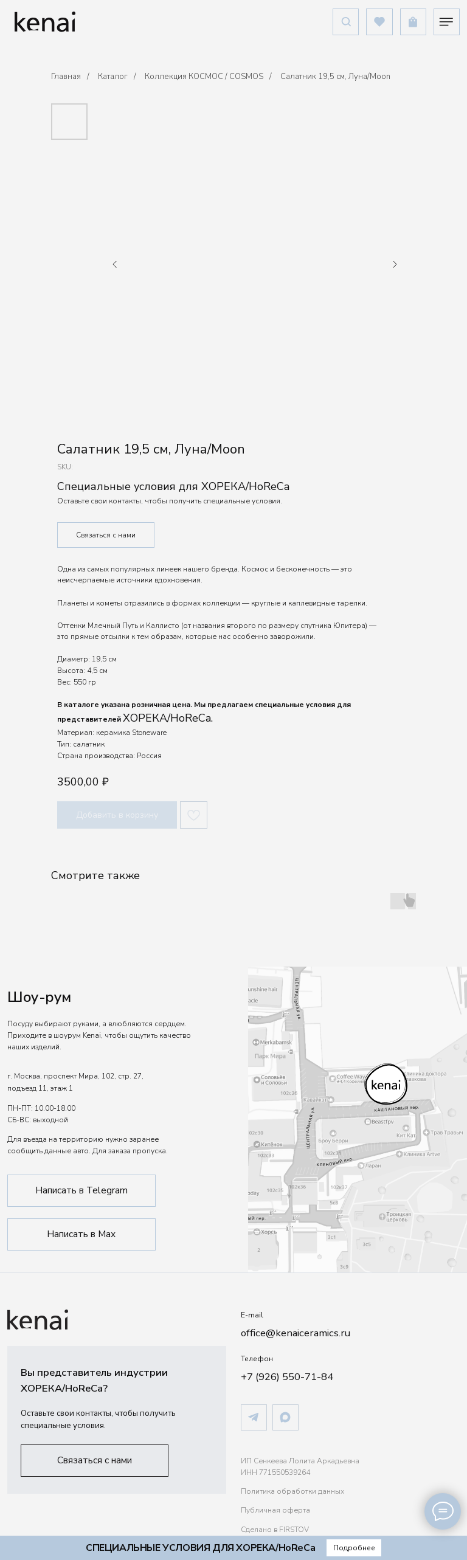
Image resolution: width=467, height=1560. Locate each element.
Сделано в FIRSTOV (275, 1529)
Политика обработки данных (292, 1491)
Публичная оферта (275, 1510)
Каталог (113, 76)
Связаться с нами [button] (106, 535)
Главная (66, 76)
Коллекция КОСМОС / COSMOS (204, 76)
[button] (95, 1460)
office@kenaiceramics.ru (295, 1333)
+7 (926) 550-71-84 (287, 1377)
